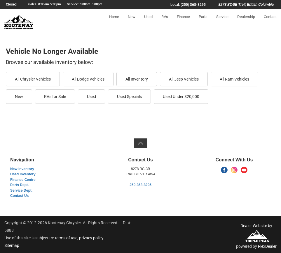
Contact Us (19, 196)
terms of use (66, 238)
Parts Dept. (19, 185)
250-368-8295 (140, 185)
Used (148, 22)
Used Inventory (23, 174)
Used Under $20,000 (181, 96)
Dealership (246, 22)
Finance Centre (23, 180)
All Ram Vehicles (234, 79)
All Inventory (136, 79)
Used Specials (129, 96)
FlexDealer (267, 246)
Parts (203, 22)
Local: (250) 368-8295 (188, 5)
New (131, 22)
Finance (183, 22)
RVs (164, 22)
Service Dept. (21, 190)
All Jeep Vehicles (184, 79)
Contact (270, 22)
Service (222, 22)
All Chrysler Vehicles (33, 79)
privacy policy (91, 238)
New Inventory (22, 169)
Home (114, 22)
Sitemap (11, 245)
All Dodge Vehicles (88, 79)
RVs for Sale (55, 96)
